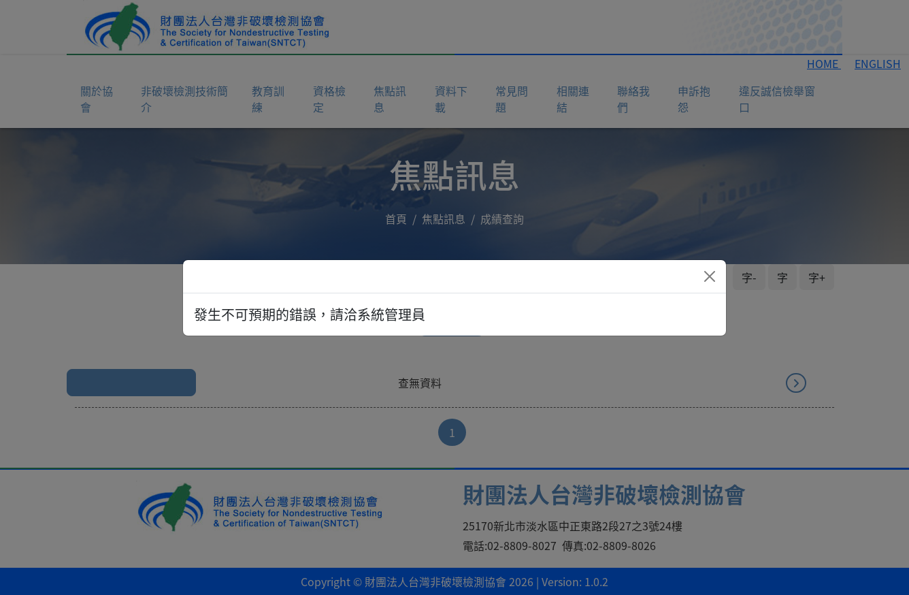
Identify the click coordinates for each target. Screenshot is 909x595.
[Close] (710, 276)
